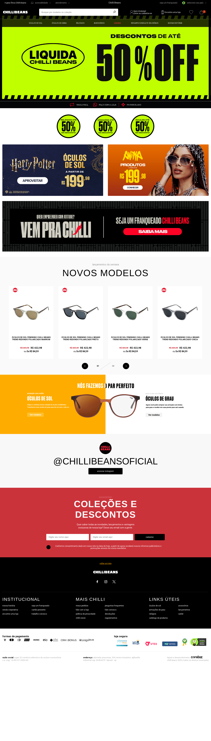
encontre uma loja (10, 614)
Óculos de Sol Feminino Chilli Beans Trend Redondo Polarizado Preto (80, 338)
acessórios (183, 606)
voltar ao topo (106, 563)
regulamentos (111, 618)
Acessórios (99, 23)
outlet (180, 614)
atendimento (61, 3)
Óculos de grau (59, 23)
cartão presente (38, 610)
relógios (152, 614)
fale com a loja (82, 610)
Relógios (80, 23)
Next (126, 366)
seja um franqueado (168, 3)
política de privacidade (85, 614)
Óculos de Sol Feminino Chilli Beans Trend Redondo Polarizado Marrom (31, 338)
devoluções (110, 614)
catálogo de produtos (158, 618)
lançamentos (184, 610)
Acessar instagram (105, 471)
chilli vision (81, 618)
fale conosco (110, 610)
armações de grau (157, 610)
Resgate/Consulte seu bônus (144, 23)
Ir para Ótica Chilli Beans (15, 3)
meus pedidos (82, 606)
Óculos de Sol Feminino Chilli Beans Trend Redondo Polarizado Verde (130, 338)
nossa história (8, 606)
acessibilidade (41, 3)
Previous (85, 366)
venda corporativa (10, 610)
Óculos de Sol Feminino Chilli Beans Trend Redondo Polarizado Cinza (180, 338)
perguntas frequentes (114, 606)
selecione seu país (192, 2)
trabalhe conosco (39, 614)
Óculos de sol (35, 23)
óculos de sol (155, 606)
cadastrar (150, 537)
